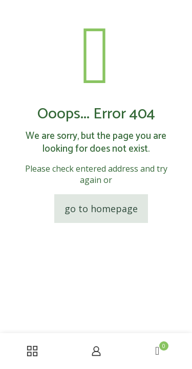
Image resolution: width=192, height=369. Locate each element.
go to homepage (101, 208)
